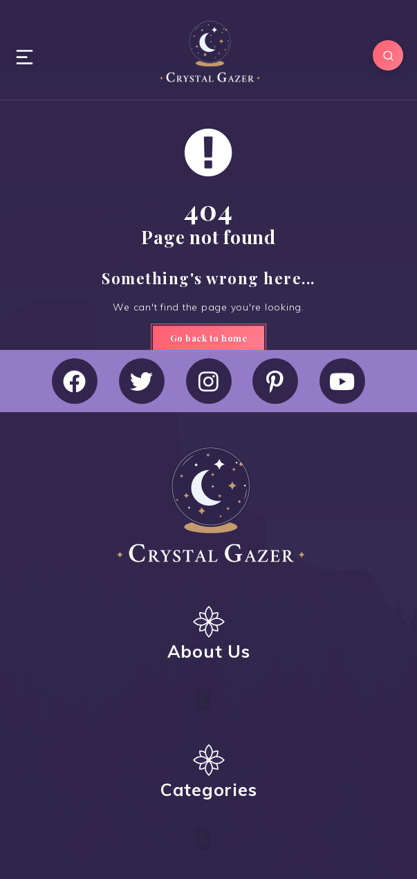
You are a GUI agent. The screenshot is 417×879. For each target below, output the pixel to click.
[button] (203, 699)
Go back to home (209, 338)
